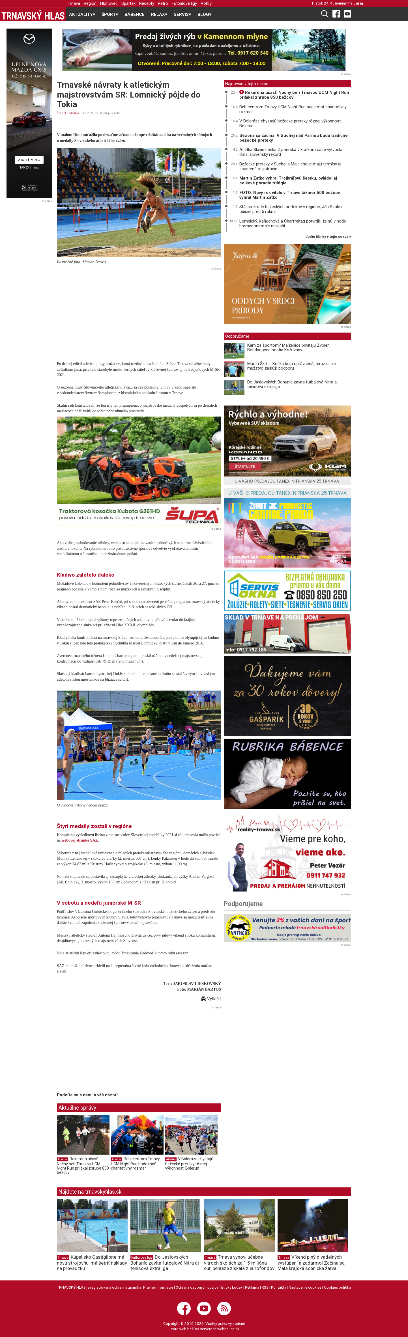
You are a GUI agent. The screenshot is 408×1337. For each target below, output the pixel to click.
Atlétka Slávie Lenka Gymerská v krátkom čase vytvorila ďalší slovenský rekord (290, 152)
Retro (163, 3)
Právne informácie (158, 1287)
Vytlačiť (211, 998)
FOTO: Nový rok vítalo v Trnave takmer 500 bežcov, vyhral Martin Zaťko (290, 195)
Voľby (206, 3)
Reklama (252, 1287)
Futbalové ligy (184, 3)
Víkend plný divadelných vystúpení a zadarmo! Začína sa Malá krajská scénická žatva (311, 1262)
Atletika (74, 113)
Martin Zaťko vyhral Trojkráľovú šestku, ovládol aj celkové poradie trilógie (288, 181)
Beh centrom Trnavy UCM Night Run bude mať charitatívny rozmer (135, 1163)
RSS (265, 1287)
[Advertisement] (139, 311)
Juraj (358, 3)
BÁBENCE (134, 14)
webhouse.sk (228, 1329)
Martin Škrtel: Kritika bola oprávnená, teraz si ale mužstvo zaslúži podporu (291, 366)
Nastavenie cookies (305, 1287)
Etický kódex (231, 1287)
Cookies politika (337, 1287)
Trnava (74, 3)
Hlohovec (109, 3)
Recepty (146, 3)
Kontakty (278, 1287)
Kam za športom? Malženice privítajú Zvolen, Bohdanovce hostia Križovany (288, 348)
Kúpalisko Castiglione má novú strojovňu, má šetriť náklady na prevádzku (92, 1262)
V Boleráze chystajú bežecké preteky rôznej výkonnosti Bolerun (189, 1163)
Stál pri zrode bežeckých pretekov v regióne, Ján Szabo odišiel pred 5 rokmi (290, 209)
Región (90, 3)
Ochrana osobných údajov (197, 1287)
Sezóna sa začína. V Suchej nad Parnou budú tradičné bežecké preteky (293, 138)
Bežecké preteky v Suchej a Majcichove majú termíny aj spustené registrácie (290, 166)
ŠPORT (61, 113)
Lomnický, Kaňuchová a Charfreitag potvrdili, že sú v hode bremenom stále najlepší (292, 223)
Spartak (128, 3)
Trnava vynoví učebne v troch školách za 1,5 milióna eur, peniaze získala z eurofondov (239, 1262)
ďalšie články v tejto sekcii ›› (328, 237)
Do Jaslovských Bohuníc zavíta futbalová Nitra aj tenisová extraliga (292, 384)
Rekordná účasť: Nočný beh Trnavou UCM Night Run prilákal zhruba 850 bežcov (83, 1166)
